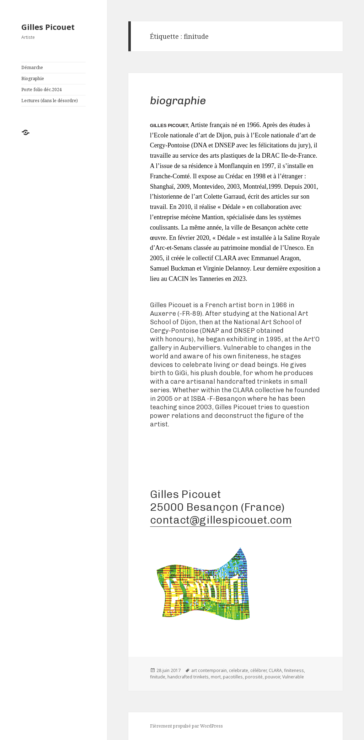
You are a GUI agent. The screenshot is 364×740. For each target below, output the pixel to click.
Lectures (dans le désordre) (49, 101)
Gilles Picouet (48, 26)
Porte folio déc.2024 (41, 89)
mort (216, 677)
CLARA (275, 670)
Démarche (32, 67)
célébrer (258, 670)
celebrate (238, 670)
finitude (157, 677)
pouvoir (272, 677)
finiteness (294, 670)
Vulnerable (293, 677)
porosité (254, 677)
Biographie (32, 78)
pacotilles (233, 677)
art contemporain (209, 670)
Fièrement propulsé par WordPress (186, 726)
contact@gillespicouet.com (221, 519)
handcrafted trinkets (188, 677)
